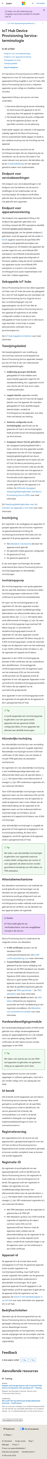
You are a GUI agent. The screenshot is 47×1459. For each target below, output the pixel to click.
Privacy (15, 1444)
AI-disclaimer (7, 1441)
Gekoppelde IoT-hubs (12, 60)
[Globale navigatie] (2, 3)
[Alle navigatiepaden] (4, 23)
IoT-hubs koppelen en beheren (18, 336)
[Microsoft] (23, 3)
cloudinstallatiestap (15, 163)
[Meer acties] (43, 23)
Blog (30, 1441)
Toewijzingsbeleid (10, 63)
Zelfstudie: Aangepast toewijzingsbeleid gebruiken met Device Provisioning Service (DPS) (24, 491)
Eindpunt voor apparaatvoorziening (17, 57)
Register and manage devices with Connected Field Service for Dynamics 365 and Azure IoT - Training (22, 1386)
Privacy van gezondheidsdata (13, 1448)
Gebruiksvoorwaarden (10, 1452)
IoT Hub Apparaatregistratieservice (21, 23)
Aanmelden (40, 3)
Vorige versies (20, 1441)
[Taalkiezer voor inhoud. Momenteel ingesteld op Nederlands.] (9, 1429)
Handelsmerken (28, 1452)
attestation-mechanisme (20, 543)
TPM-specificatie (24, 990)
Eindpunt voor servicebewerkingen (17, 53)
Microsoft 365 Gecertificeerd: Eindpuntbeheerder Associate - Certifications (21, 1402)
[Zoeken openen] (32, 3)
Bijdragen (5, 1444)
